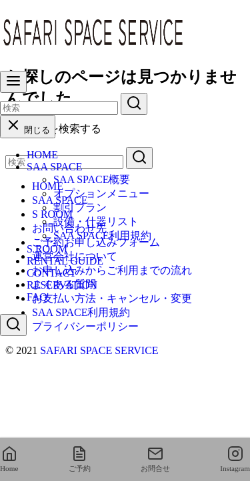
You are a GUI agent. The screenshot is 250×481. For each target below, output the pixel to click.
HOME (42, 154)
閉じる (27, 130)
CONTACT (51, 273)
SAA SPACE (54, 166)
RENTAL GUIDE (65, 261)
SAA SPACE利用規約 (102, 235)
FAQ (37, 297)
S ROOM (47, 249)
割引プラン (80, 207)
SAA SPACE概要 (91, 179)
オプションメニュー (101, 193)
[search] (134, 104)
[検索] (59, 108)
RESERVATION (62, 285)
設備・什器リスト (96, 221)
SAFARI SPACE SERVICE (99, 350)
